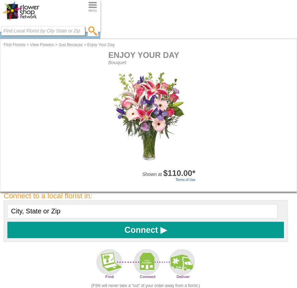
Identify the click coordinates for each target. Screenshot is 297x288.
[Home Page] (21, 20)
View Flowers (42, 44)
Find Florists (14, 44)
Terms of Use (186, 180)
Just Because (71, 44)
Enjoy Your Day (101, 44)
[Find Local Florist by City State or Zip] (43, 30)
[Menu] (92, 7)
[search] (93, 30)
